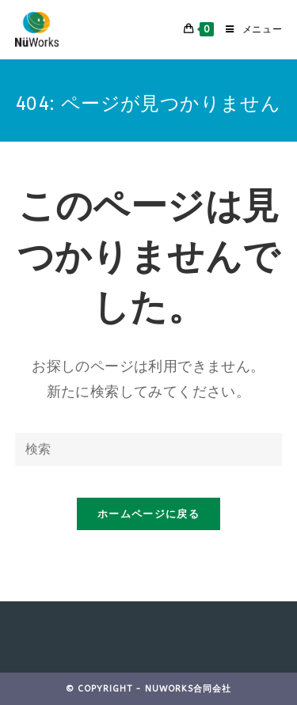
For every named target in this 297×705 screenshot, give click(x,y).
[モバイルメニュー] (248, 29)
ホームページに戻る (148, 514)
